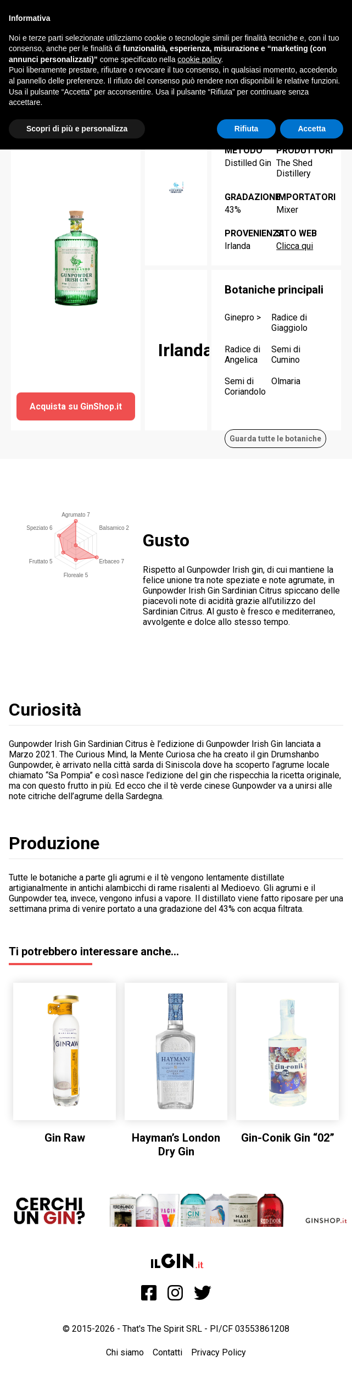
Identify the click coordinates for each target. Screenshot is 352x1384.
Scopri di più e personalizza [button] (76, 128)
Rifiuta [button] (246, 128)
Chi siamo (125, 1352)
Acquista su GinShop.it (76, 406)
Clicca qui (294, 246)
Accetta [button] (312, 128)
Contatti (167, 1352)
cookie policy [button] (199, 59)
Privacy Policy (218, 1352)
